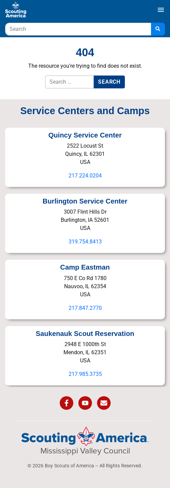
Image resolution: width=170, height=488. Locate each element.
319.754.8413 (85, 241)
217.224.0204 (85, 175)
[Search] (158, 29)
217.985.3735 (85, 374)
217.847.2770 (85, 308)
